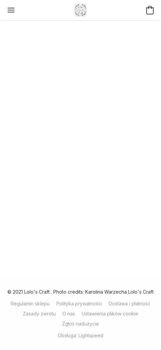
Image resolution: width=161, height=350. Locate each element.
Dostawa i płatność (129, 303)
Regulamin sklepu (30, 303)
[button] (80, 10)
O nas (68, 313)
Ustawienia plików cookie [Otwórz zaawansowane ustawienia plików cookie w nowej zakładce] (110, 313)
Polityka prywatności (79, 303)
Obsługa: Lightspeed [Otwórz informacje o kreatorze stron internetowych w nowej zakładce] (80, 335)
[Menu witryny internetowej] (11, 10)
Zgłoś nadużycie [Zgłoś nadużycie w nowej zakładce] (80, 324)
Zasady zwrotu (39, 313)
